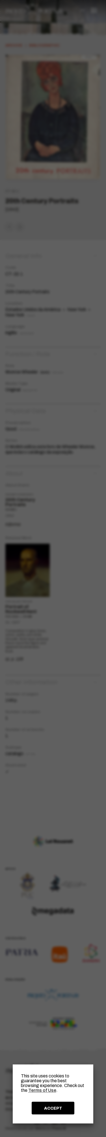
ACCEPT (53, 1108)
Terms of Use (42, 1090)
